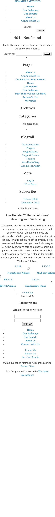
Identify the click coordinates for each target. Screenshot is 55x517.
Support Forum (30, 155)
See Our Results (30, 357)
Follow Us (30, 353)
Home (30, 6)
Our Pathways (30, 10)
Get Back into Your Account (30, 79)
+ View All (27, 292)
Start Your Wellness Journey (30, 93)
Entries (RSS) (30, 198)
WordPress (30, 184)
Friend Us (30, 349)
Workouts (30, 100)
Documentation (30, 144)
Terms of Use (27, 366)
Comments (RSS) (30, 202)
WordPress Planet (30, 165)
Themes (30, 158)
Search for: (10, 53)
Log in (30, 180)
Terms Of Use (30, 97)
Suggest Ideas (30, 151)
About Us (30, 17)
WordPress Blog (30, 162)
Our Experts (30, 13)
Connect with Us (30, 20)
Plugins (30, 147)
